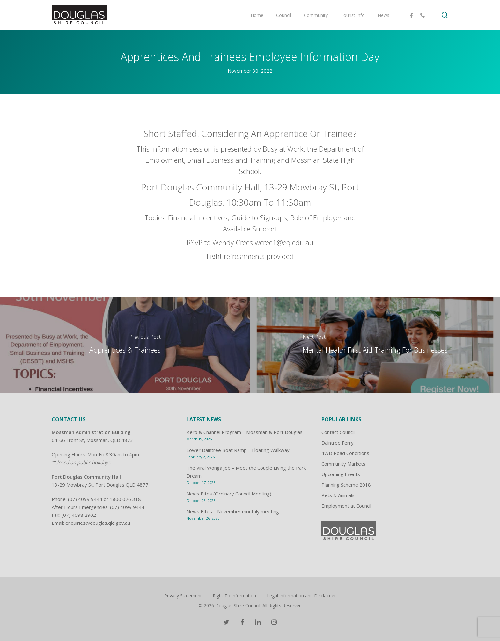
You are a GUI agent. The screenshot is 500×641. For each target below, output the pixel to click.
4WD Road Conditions (345, 453)
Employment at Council (346, 505)
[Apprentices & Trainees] (125, 345)
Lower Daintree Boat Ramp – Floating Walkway (238, 450)
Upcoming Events (340, 474)
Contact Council (338, 432)
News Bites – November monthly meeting (233, 511)
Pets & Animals (338, 495)
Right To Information (234, 596)
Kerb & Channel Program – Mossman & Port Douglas (245, 432)
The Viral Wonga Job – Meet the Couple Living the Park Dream (246, 472)
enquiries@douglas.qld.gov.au (97, 523)
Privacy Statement (183, 596)
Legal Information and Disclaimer (301, 596)
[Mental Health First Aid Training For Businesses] (375, 345)
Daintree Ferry (337, 442)
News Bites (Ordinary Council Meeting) (229, 493)
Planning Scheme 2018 (346, 484)
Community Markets (343, 463)
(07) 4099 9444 (85, 499)
